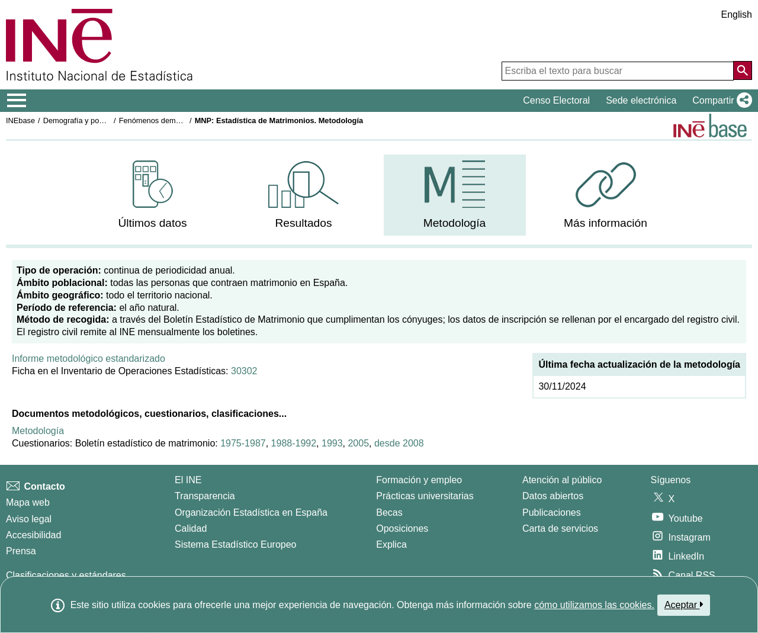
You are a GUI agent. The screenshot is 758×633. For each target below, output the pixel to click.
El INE (188, 480)
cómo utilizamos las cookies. (594, 605)
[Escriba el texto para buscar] (618, 71)
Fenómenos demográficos (163, 120)
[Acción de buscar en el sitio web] (742, 70)
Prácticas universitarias (425, 496)
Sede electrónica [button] (641, 100)
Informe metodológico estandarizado (88, 359)
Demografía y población (83, 120)
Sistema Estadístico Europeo (235, 544)
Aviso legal (29, 519)
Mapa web (28, 502)
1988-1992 (294, 443)
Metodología (38, 431)
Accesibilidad (33, 535)
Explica (391, 544)
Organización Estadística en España (251, 512)
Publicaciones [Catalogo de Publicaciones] (551, 512)
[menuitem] (153, 195)
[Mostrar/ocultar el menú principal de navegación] (17, 100)
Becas (389, 512)
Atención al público (562, 480)
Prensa (21, 551)
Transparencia (205, 496)
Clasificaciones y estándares (66, 575)
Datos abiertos (552, 496)
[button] (720, 100)
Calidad (191, 528)
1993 (332, 443)
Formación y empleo (419, 480)
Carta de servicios (560, 528)
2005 (358, 443)
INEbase (20, 120)
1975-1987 (243, 443)
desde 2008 (399, 443)
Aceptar (683, 604)
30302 (244, 371)
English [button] (736, 14)
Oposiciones (402, 528)
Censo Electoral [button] (556, 100)
